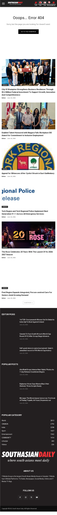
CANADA (4, 85)
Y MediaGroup (54, 5)
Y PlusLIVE (36, 5)
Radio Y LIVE (45, 5)
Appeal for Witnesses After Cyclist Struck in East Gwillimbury (28, 173)
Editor (4, 98)
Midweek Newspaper (49, 5)
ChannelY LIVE (40, 5)
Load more (28, 303)
